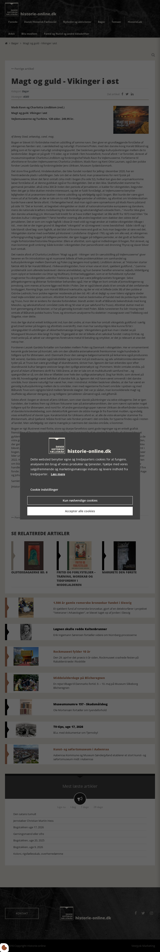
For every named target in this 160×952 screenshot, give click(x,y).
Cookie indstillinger (44, 490)
